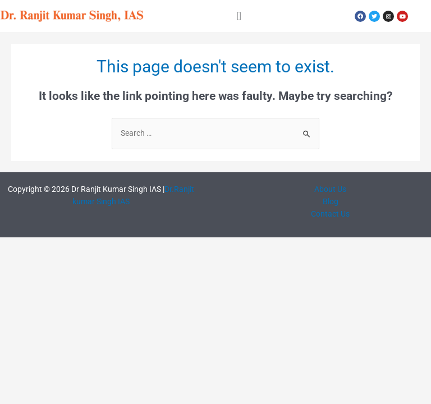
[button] (238, 16)
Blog (330, 201)
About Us (330, 189)
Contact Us (330, 213)
